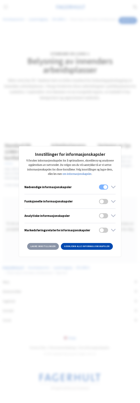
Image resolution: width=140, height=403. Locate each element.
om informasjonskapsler (77, 174)
